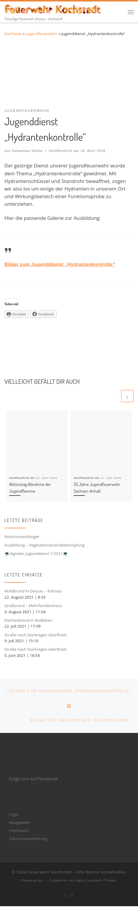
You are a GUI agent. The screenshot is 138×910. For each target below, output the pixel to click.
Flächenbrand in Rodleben (28, 620)
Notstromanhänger (22, 536)
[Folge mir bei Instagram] (72, 895)
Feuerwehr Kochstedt (50, 872)
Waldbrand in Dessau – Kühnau (33, 591)
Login (13, 814)
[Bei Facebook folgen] (66, 895)
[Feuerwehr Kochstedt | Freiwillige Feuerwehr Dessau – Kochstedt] (53, 8)
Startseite (13, 33)
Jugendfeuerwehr (42, 33)
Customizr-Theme (101, 880)
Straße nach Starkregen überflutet (35, 634)
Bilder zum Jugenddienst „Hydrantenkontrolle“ (59, 264)
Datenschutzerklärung (28, 838)
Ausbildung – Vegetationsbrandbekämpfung (44, 545)
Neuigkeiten (19, 822)
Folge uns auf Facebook (33, 779)
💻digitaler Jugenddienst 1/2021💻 (36, 553)
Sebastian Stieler (27, 150)
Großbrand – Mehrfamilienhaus (33, 605)
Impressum (19, 830)
